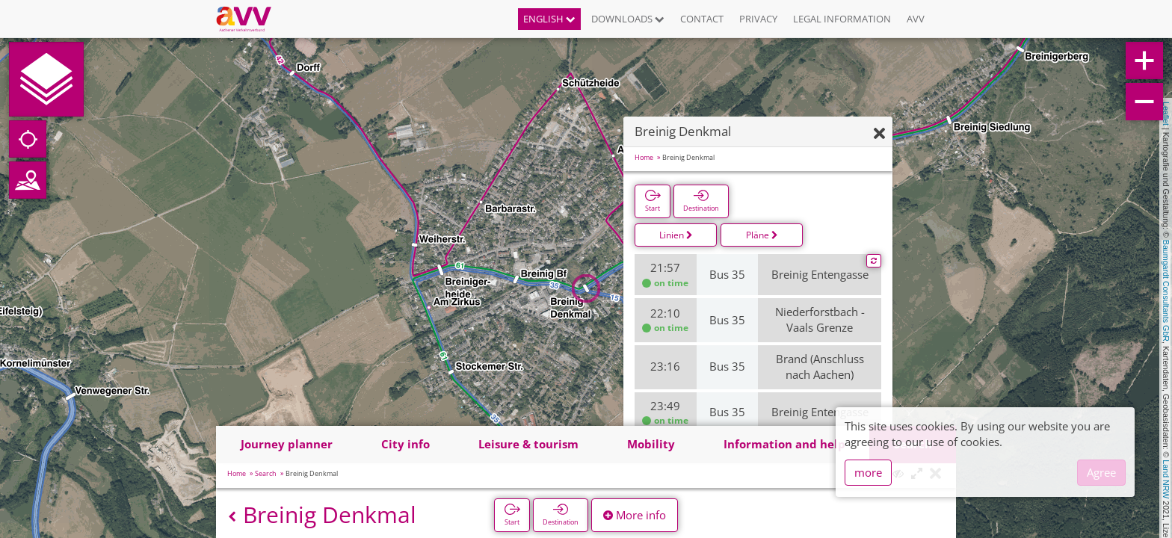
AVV (916, 18)
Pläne (762, 235)
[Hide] (879, 134)
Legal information (842, 18)
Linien (676, 235)
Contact (702, 18)
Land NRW (1166, 479)
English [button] (549, 18)
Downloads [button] (627, 18)
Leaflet (1166, 114)
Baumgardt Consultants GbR (1166, 290)
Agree (1101, 472)
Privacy (758, 18)
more (868, 472)
